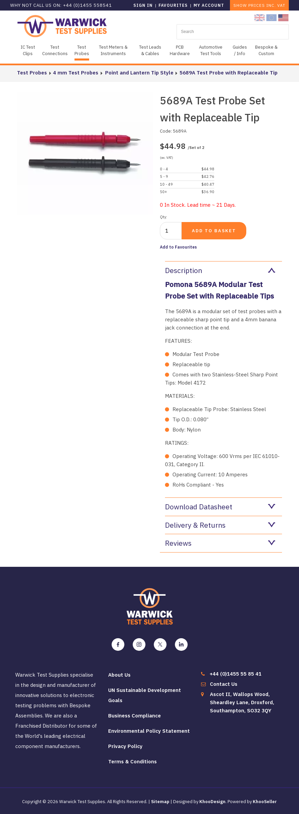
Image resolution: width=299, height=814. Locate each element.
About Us (119, 675)
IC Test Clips (28, 50)
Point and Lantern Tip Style (138, 72)
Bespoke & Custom (266, 50)
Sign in (143, 5)
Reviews (220, 543)
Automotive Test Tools (210, 50)
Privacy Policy (125, 746)
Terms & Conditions (132, 761)
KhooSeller (265, 801)
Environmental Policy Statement (149, 731)
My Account (209, 5)
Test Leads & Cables (150, 50)
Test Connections (55, 50)
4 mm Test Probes (75, 72)
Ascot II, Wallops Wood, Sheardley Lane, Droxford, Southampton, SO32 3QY (242, 702)
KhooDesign (212, 801)
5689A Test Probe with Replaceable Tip (228, 72)
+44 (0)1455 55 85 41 (236, 674)
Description (220, 270)
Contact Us (223, 684)
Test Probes (81, 50)
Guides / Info (240, 50)
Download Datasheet (220, 506)
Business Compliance (134, 715)
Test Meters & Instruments (113, 50)
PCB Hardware (180, 50)
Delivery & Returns (220, 525)
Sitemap (160, 801)
